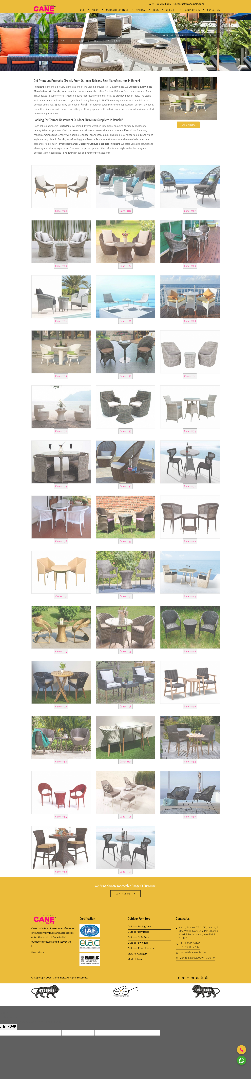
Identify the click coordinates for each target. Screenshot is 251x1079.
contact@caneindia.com (193, 952)
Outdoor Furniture (117, 10)
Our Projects (192, 10)
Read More (37, 952)
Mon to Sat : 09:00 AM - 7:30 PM (197, 957)
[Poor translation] (12, 1027)
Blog (156, 10)
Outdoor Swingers (138, 942)
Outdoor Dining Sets (139, 926)
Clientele (171, 10)
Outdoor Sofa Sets (138, 937)
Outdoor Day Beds (138, 931)
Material (141, 10)
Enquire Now (188, 124)
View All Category (138, 953)
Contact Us (213, 10)
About (95, 10)
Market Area (135, 959)
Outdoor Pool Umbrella (141, 948)
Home (82, 10)
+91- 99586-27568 (189, 947)
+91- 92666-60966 (189, 943)
